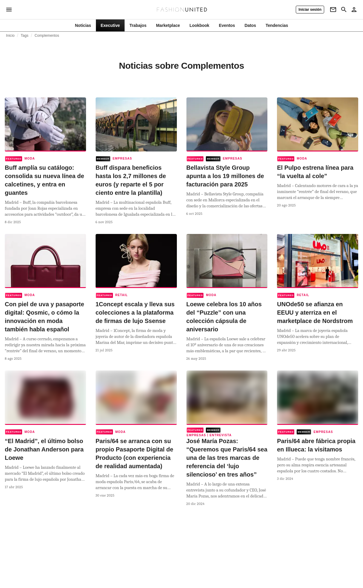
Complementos (47, 35)
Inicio (10, 35)
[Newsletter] (333, 9)
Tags (24, 35)
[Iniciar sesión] (310, 9)
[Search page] (344, 9)
